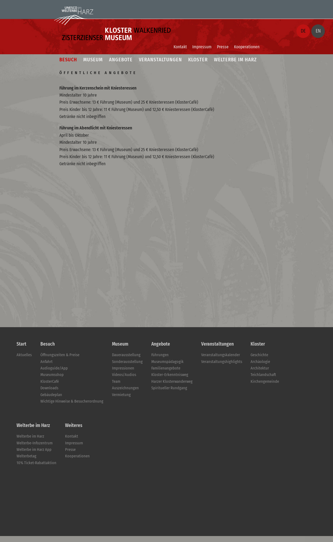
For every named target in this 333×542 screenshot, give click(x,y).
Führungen (160, 355)
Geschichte (259, 355)
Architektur (260, 368)
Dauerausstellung (126, 355)
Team (116, 381)
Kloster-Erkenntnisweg (169, 374)
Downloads (49, 388)
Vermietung (121, 395)
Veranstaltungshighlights (221, 361)
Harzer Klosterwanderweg (172, 381)
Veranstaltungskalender (220, 355)
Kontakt (180, 46)
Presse (223, 46)
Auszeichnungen (125, 388)
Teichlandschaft (263, 374)
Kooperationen (247, 46)
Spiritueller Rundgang (169, 388)
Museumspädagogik (167, 361)
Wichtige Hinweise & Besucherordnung (71, 401)
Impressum (202, 46)
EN (318, 31)
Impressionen (123, 368)
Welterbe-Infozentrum (35, 443)
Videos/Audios (124, 374)
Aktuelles (24, 355)
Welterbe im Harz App (34, 449)
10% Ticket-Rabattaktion (36, 463)
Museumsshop (52, 374)
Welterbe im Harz (30, 436)
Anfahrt (46, 361)
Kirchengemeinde (265, 381)
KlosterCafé (49, 381)
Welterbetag (26, 456)
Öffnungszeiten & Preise (59, 355)
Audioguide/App (54, 368)
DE (303, 31)
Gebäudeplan (51, 395)
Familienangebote (165, 368)
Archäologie (260, 361)
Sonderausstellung (127, 361)
